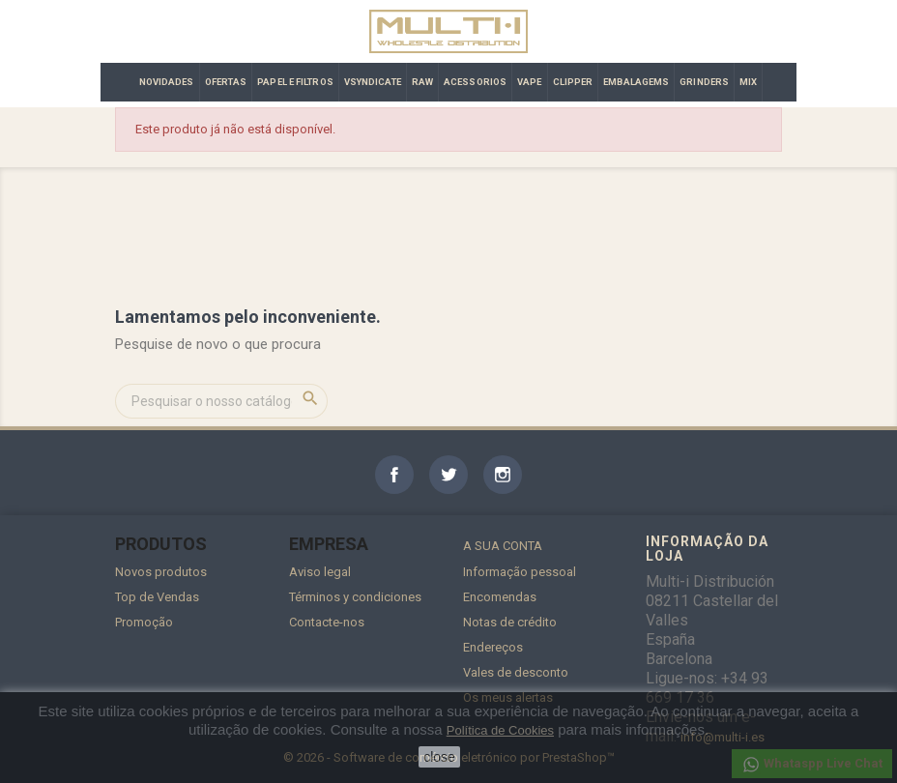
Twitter (448, 474)
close (439, 757)
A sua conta (502, 545)
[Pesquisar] (221, 401)
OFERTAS (226, 81)
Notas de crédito (510, 622)
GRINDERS (704, 81)
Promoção (144, 622)
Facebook (394, 474)
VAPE (529, 81)
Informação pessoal (519, 572)
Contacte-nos (326, 622)
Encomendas (499, 597)
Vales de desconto (515, 672)
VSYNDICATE (372, 81)
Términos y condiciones (355, 597)
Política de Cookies (500, 730)
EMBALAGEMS (636, 81)
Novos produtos (161, 572)
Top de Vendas (157, 597)
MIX (748, 81)
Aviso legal (320, 572)
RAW (422, 81)
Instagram (502, 474)
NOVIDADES (166, 81)
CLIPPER (573, 81)
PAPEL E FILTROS (295, 81)
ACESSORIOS (475, 81)
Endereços (493, 647)
